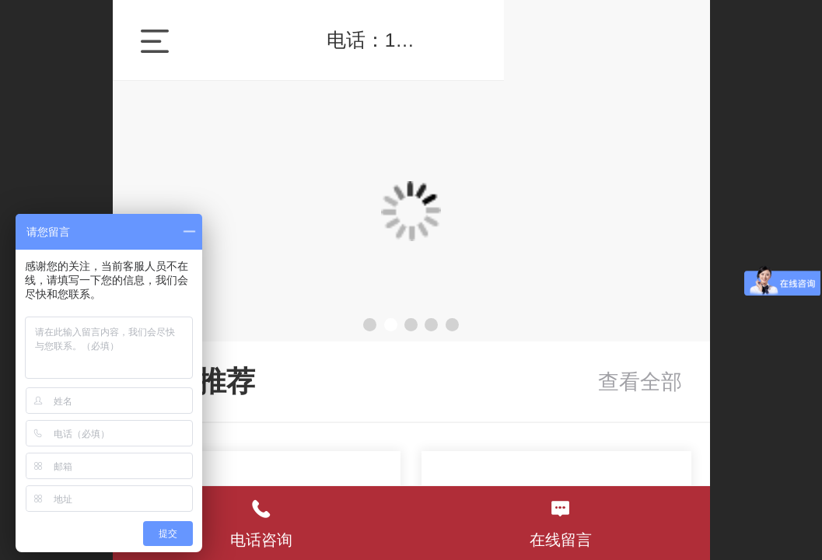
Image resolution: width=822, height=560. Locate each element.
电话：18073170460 (533, 40)
